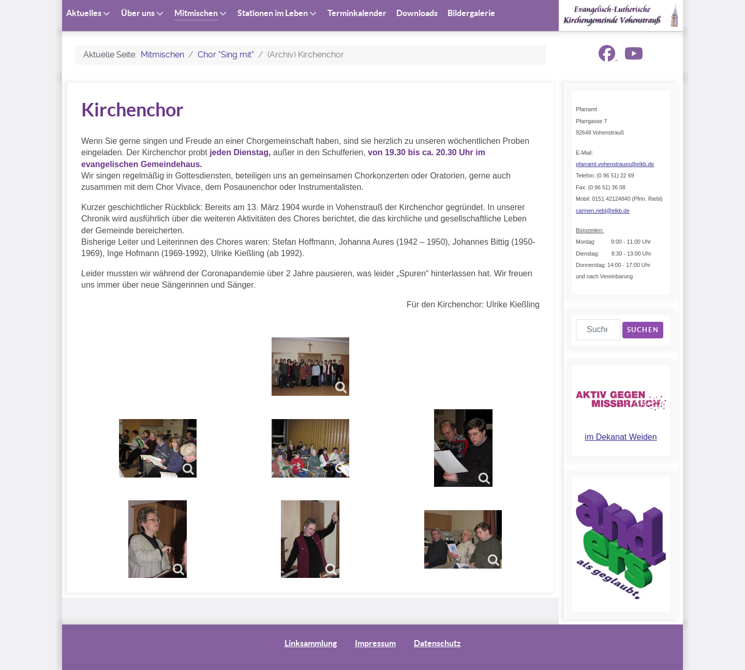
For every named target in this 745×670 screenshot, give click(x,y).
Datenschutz (437, 643)
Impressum (375, 643)
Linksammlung (311, 643)
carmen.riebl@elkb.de (603, 210)
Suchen (643, 330)
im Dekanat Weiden (621, 437)
